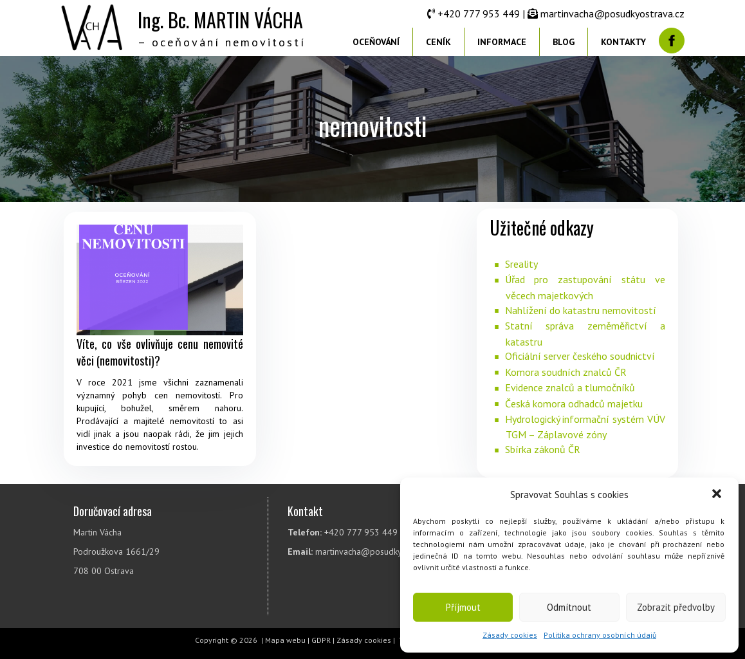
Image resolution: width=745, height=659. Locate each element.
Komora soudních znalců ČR (566, 372)
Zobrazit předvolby (676, 607)
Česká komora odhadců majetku (574, 403)
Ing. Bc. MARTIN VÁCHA (220, 19)
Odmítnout (569, 607)
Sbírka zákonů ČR (542, 449)
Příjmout (463, 607)
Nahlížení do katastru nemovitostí (580, 310)
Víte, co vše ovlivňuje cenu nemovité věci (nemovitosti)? (160, 352)
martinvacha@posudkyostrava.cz (612, 13)
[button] (718, 495)
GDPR (321, 640)
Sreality (521, 263)
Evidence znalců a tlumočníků (570, 387)
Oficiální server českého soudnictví (580, 355)
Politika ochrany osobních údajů (600, 635)
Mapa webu (285, 640)
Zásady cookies (510, 635)
